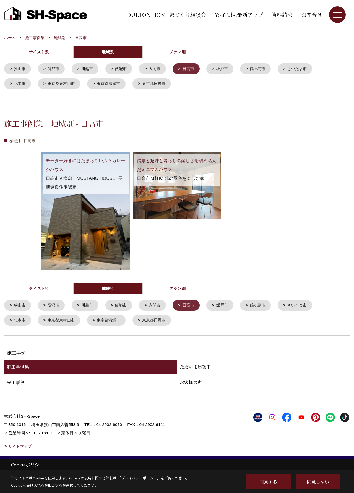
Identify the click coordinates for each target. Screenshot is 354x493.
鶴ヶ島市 (266, 69)
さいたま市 (307, 69)
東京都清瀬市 (112, 84)
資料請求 (282, 14)
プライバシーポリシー (139, 478)
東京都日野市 (160, 84)
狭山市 (20, 69)
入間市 (159, 69)
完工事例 (16, 384)
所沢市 (55, 69)
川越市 (90, 69)
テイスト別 (39, 52)
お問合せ (311, 14)
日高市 (194, 69)
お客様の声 (191, 384)
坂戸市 (229, 69)
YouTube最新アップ (239, 14)
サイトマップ (20, 448)
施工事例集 (18, 369)
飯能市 (125, 69)
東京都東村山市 (63, 84)
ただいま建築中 (195, 369)
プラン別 (177, 52)
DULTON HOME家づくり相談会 (166, 14)
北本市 (20, 84)
